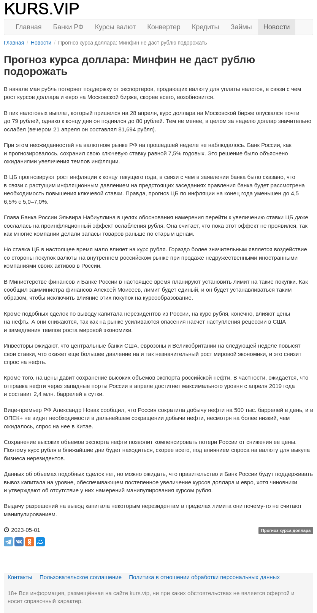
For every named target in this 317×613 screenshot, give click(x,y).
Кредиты (205, 27)
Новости (276, 27)
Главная (29, 27)
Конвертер (164, 27)
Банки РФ (68, 27)
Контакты (20, 577)
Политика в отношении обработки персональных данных (204, 577)
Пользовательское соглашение (81, 577)
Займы (241, 27)
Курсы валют (115, 27)
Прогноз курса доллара (286, 530)
